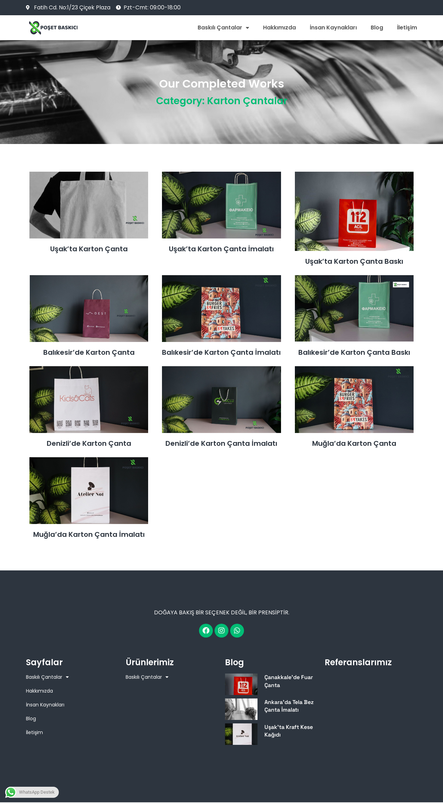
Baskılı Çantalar (223, 27)
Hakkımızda (279, 27)
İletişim (407, 27)
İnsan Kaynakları (333, 27)
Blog (377, 27)
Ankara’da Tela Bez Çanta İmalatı (289, 705)
